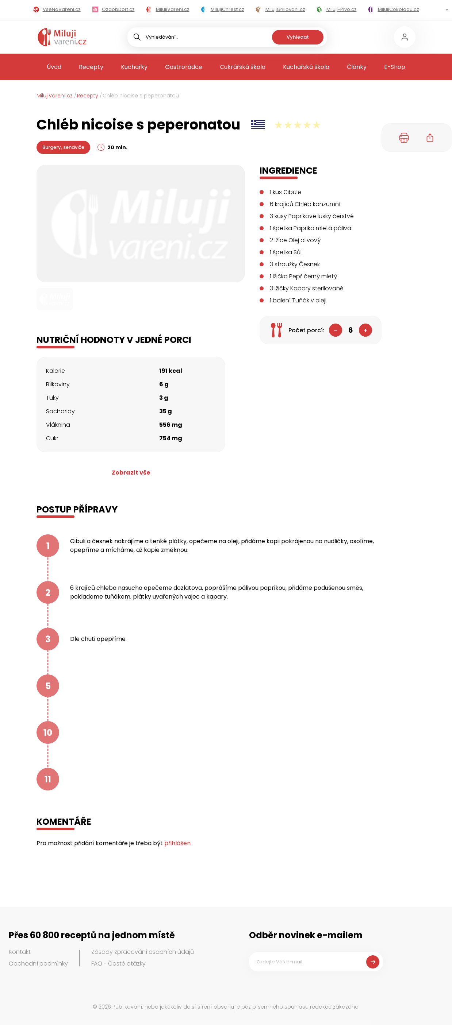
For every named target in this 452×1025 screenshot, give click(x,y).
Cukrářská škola (242, 67)
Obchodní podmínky (38, 963)
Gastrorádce (183, 67)
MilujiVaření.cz (55, 95)
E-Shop (394, 67)
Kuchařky (134, 67)
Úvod (54, 67)
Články (357, 67)
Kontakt (20, 952)
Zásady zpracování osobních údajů (142, 952)
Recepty (91, 67)
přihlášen (177, 843)
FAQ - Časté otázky (118, 963)
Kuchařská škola (306, 67)
